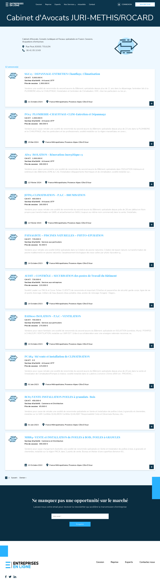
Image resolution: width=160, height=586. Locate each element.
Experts (58, 4)
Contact (92, 4)
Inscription (145, 4)
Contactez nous (147, 562)
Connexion (127, 4)
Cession (39, 4)
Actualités (82, 4)
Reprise (48, 4)
